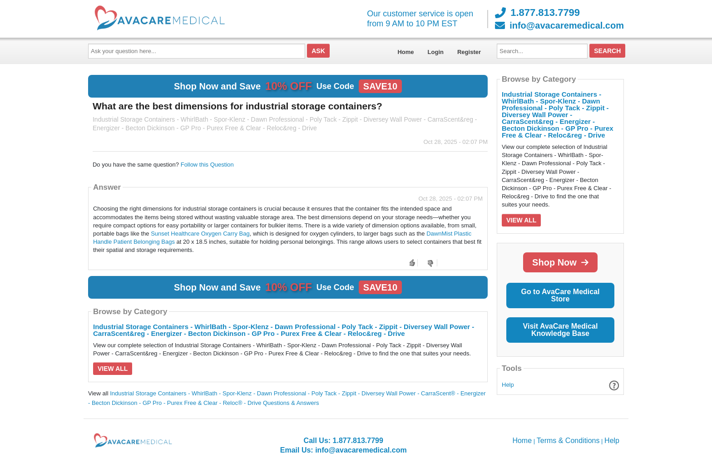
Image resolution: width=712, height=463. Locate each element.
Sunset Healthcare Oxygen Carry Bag (200, 233)
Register (469, 52)
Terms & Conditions (568, 440)
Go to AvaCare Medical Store (560, 295)
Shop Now (560, 262)
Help (508, 384)
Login (436, 52)
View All (113, 368)
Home (405, 52)
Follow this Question (207, 164)
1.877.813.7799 (537, 12)
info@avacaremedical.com (559, 25)
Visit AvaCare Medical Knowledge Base (560, 329)
